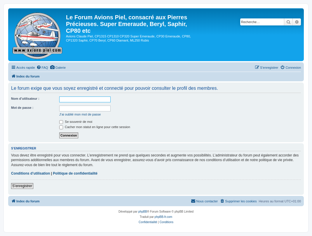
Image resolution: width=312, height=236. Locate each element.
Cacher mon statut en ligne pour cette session (94, 127)
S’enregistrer (22, 186)
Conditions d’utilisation (30, 173)
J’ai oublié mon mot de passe (80, 114)
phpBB (142, 211)
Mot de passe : (22, 107)
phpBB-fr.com (163, 216)
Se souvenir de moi (75, 121)
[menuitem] (42, 67)
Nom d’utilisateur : (25, 98)
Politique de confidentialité (75, 173)
